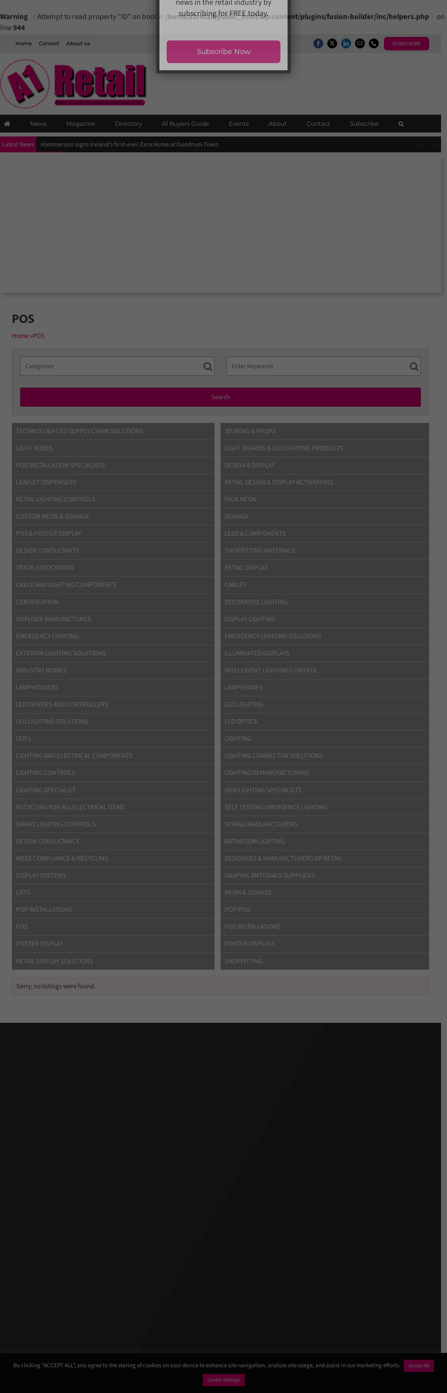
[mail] (366, 43)
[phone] (380, 43)
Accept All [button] (419, 1365)
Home (20, 336)
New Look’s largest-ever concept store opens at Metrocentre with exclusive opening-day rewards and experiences (191, 145)
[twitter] (338, 43)
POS (38, 336)
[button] (401, 124)
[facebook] (324, 43)
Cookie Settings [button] (223, 1379)
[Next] (440, 145)
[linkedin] (352, 43)
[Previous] (428, 145)
